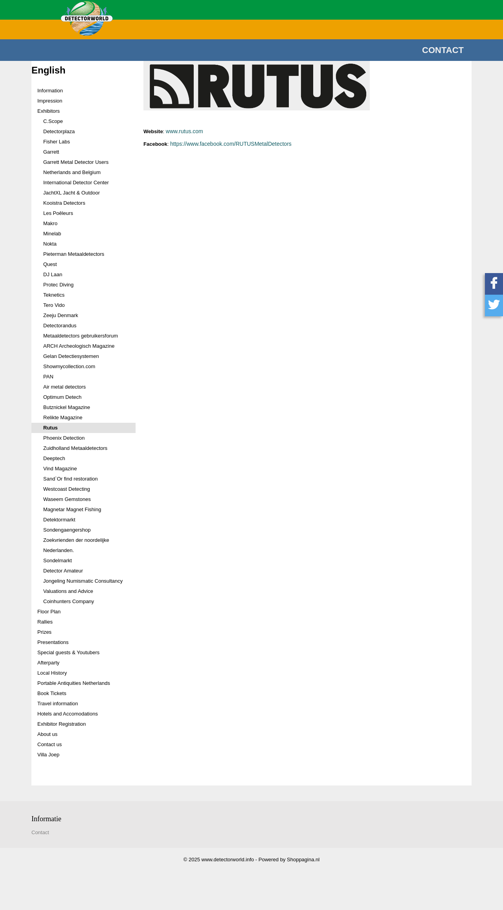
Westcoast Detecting (66, 489)
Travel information (57, 703)
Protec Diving (58, 285)
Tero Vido (54, 305)
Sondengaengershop (67, 530)
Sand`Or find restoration (70, 479)
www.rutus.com (184, 131)
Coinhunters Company (68, 601)
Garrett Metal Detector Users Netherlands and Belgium (75, 167)
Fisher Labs (56, 142)
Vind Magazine (60, 469)
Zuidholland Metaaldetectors (75, 448)
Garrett (51, 152)
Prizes (44, 632)
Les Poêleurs (58, 213)
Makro (50, 223)
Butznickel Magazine (66, 407)
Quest (50, 264)
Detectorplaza (59, 131)
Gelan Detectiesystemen (71, 356)
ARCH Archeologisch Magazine (78, 346)
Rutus (50, 428)
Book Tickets (51, 693)
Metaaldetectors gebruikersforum (80, 336)
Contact (443, 50)
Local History (52, 673)
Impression (49, 101)
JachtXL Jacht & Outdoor (71, 193)
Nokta (50, 244)
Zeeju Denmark (60, 315)
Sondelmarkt (57, 560)
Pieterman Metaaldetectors (73, 254)
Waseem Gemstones (67, 499)
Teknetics (53, 295)
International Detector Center (76, 182)
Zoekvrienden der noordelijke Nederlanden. (76, 545)
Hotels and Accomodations (67, 714)
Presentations (53, 642)
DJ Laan (52, 274)
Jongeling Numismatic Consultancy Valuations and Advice (83, 586)
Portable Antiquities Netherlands (73, 683)
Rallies (45, 622)
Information (50, 91)
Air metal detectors (64, 387)
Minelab (52, 234)
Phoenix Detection (64, 438)
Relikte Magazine (63, 417)
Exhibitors (48, 111)
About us (47, 734)
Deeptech (54, 458)
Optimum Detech (62, 397)
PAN (48, 377)
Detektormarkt (59, 520)
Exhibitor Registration (61, 724)
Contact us (49, 744)
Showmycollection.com (69, 366)
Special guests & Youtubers (68, 652)
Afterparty (48, 663)
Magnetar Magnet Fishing (72, 509)
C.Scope (53, 121)
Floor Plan (49, 612)
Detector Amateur (63, 571)
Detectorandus (60, 325)
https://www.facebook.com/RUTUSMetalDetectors (231, 144)
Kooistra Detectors (64, 203)
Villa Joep (48, 755)
